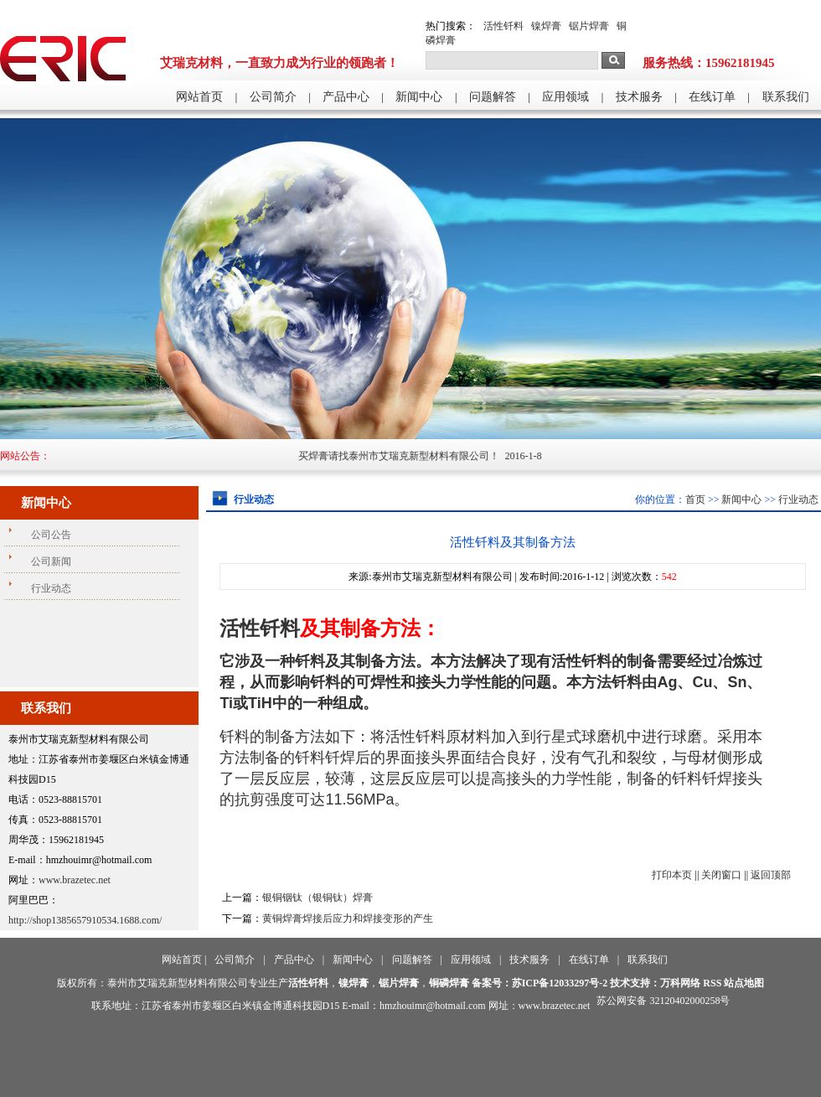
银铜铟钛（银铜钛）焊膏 (317, 897)
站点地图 (744, 983)
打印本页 (672, 875)
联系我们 (785, 97)
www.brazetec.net (75, 880)
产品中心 (346, 97)
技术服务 (639, 97)
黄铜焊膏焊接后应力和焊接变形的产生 (347, 918)
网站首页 (199, 97)
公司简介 (273, 97)
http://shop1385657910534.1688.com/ (85, 920)
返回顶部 (771, 875)
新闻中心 (418, 97)
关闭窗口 (721, 875)
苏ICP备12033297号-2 (560, 983)
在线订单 (712, 97)
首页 (695, 499)
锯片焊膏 (589, 26)
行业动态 (798, 499)
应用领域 (565, 97)
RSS (712, 983)
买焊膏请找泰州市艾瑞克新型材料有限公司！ (408, 456)
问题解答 (492, 97)
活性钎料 (503, 26)
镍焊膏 (546, 26)
